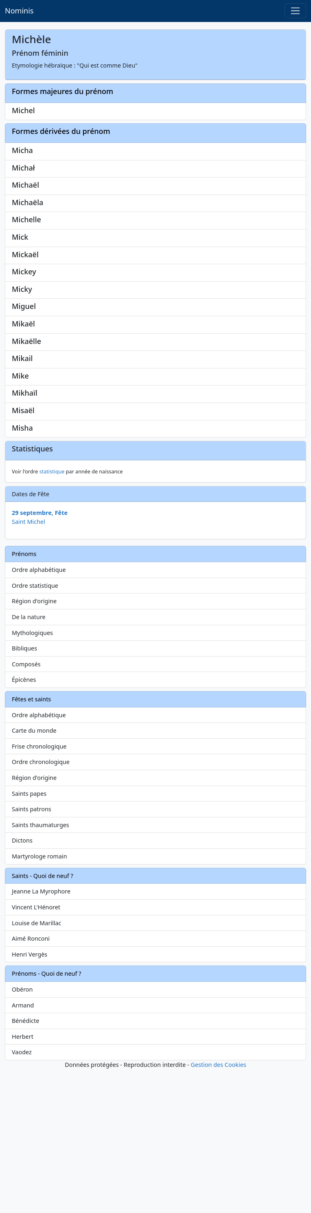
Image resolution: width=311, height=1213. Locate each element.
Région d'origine (34, 745)
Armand (23, 1149)
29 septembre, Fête (40, 656)
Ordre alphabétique (39, 713)
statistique (52, 615)
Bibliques (24, 792)
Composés (26, 808)
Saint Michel (28, 665)
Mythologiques (32, 776)
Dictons (22, 984)
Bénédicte (25, 1164)
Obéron (22, 1133)
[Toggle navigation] (295, 10)
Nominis (19, 10)
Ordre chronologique (41, 905)
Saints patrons (31, 953)
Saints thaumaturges (40, 968)
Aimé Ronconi (31, 1082)
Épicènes (24, 823)
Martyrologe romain (39, 1000)
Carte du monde (34, 874)
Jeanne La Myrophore (41, 1035)
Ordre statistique (35, 729)
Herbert (22, 1180)
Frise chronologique (39, 890)
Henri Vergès (29, 1098)
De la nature (29, 760)
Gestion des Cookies (218, 1208)
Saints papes (29, 937)
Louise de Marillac (36, 1067)
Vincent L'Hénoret (36, 1051)
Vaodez (22, 1196)
